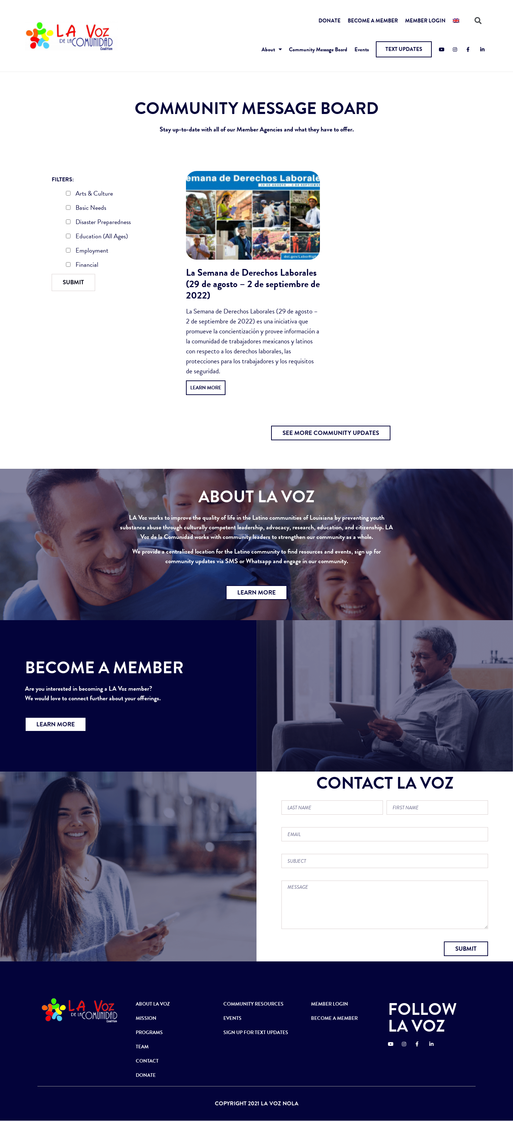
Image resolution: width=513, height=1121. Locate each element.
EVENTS (232, 1018)
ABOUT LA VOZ (153, 1004)
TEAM (142, 1046)
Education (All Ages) (97, 237)
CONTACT (147, 1061)
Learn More (205, 387)
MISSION (146, 1018)
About (271, 49)
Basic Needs (86, 208)
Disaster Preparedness (98, 223)
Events (361, 49)
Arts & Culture (89, 194)
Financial (82, 265)
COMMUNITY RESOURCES (253, 1004)
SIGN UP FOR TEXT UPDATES (255, 1032)
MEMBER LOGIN (425, 21)
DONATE (329, 21)
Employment (87, 251)
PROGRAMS (149, 1032)
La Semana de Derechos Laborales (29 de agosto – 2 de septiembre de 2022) (253, 283)
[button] (404, 49)
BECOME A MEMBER (373, 21)
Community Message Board (318, 49)
